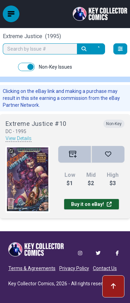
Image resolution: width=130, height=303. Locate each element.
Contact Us (105, 268)
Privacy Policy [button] (74, 268)
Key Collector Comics (31, 283)
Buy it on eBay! (91, 204)
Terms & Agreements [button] (31, 268)
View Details (19, 138)
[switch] (26, 67)
